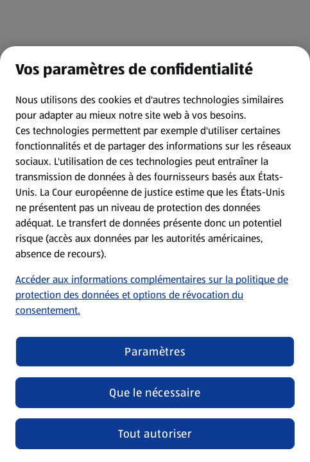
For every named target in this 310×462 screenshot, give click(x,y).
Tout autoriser (155, 433)
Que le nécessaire (154, 392)
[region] (155, 254)
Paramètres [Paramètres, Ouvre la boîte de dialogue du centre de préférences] (155, 351)
